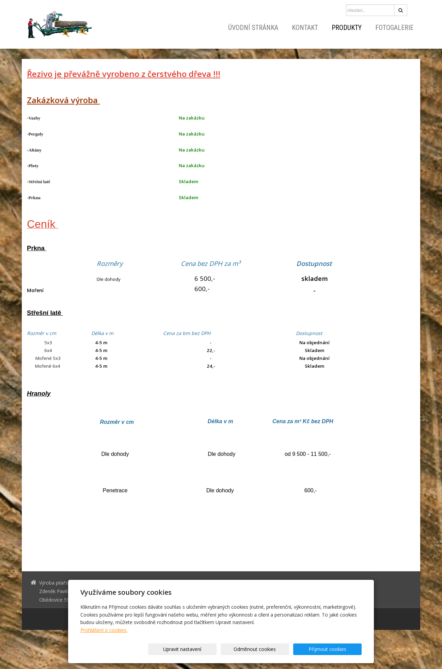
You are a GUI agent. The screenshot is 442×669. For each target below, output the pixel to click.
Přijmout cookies (335, 649)
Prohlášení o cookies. (103, 630)
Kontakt (305, 27)
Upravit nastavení (223, 649)
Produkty (347, 27)
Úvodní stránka (253, 27)
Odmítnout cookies (279, 649)
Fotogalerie (394, 27)
